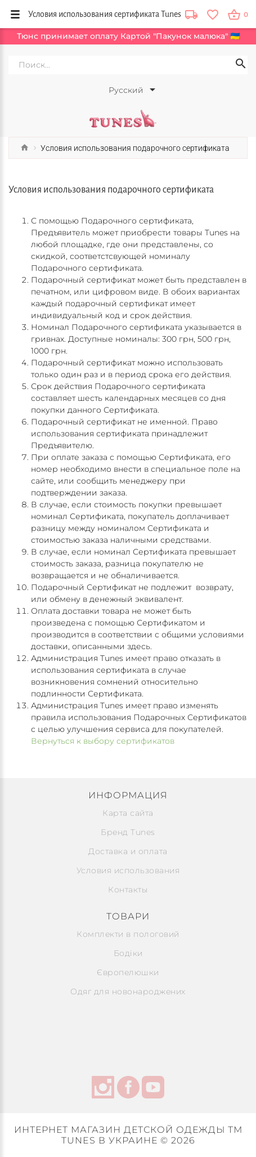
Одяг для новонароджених (128, 991)
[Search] (128, 65)
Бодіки (128, 953)
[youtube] (153, 1089)
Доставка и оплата (128, 851)
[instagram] (103, 1089)
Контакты (128, 889)
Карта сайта (128, 813)
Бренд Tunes (128, 832)
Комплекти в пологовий (128, 934)
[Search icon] (241, 65)
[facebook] (128, 1089)
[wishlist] (212, 14)
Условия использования (128, 870)
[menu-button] (15, 14)
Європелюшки (128, 972)
